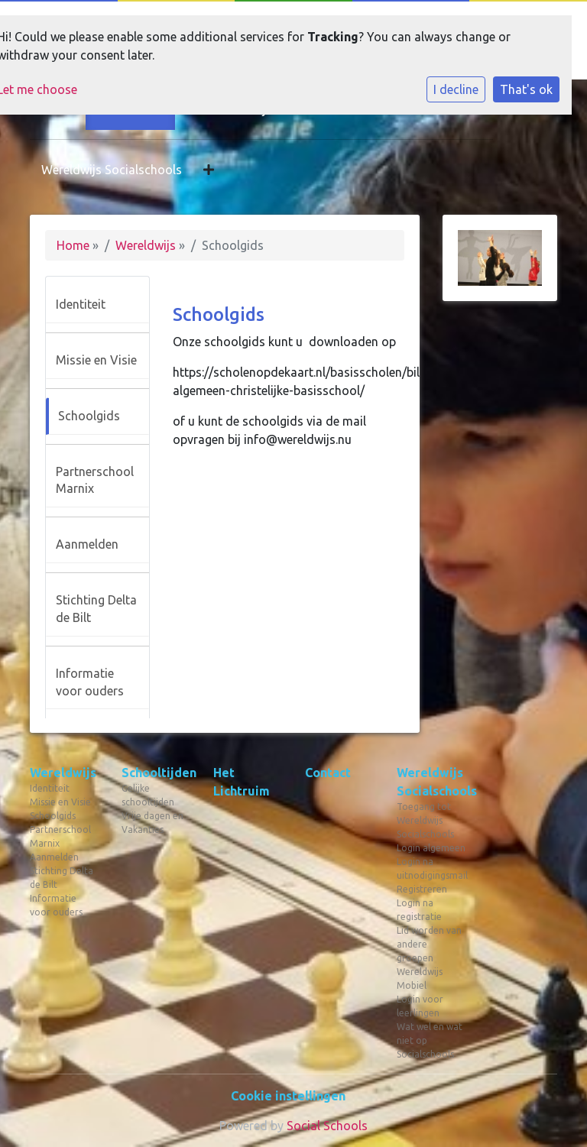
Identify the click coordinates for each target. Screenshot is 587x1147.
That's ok (526, 89)
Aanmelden (87, 544)
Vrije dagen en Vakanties (152, 822)
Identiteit (80, 304)
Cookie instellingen (288, 1096)
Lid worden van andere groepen (429, 944)
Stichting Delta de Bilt (96, 608)
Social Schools (327, 1125)
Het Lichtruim (241, 782)
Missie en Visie (96, 360)
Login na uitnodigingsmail (431, 868)
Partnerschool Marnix (95, 480)
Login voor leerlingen (420, 1006)
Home (73, 245)
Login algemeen (431, 848)
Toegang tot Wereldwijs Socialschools (425, 820)
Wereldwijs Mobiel (420, 978)
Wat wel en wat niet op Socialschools (429, 1040)
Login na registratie (419, 910)
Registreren (422, 889)
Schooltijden (156, 772)
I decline (455, 89)
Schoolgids (89, 416)
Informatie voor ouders (90, 682)
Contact (328, 772)
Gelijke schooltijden (148, 795)
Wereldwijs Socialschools (111, 170)
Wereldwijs (145, 245)
